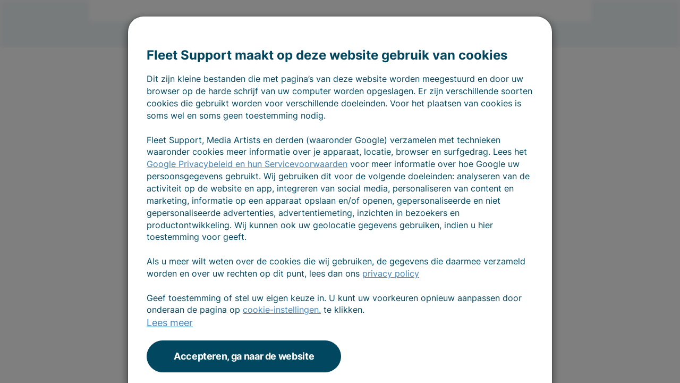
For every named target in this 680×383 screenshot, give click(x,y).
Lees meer (170, 322)
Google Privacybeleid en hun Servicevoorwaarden (247, 164)
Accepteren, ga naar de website (244, 356)
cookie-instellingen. (282, 309)
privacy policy (390, 273)
